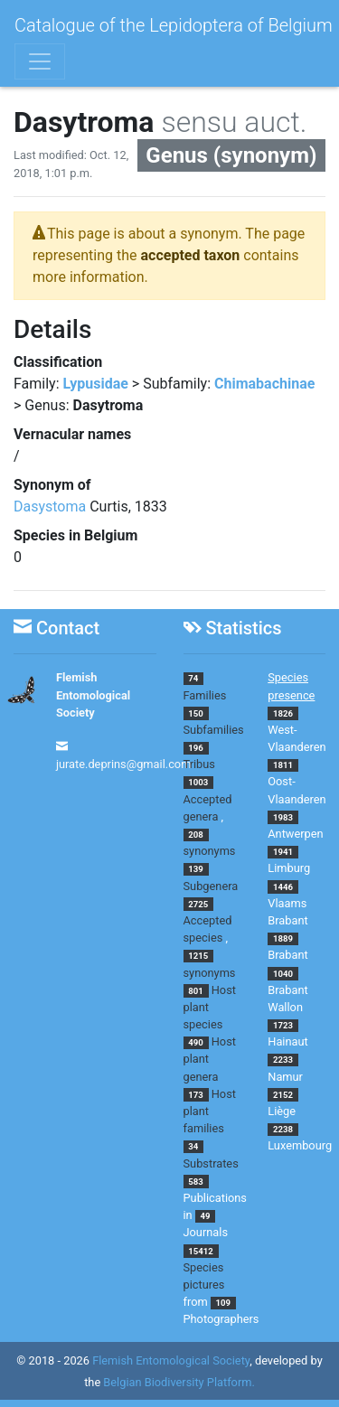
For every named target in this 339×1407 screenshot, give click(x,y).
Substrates (211, 1163)
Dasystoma (50, 506)
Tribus (199, 764)
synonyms (210, 851)
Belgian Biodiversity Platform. (178, 1383)
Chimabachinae (264, 383)
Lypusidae (95, 383)
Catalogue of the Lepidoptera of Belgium (173, 25)
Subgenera (211, 886)
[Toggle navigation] (39, 61)
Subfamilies (214, 729)
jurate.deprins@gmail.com (124, 764)
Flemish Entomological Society (93, 694)
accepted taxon (190, 255)
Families (205, 695)
